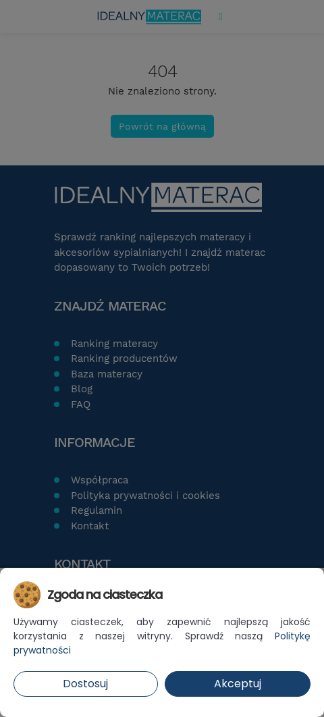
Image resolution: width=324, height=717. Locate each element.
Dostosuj (85, 683)
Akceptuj (237, 683)
